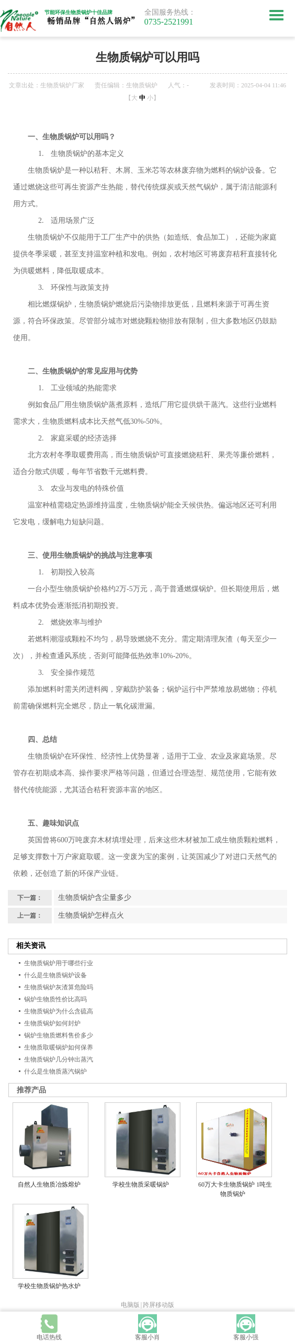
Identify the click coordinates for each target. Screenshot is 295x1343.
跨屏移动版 (158, 1304)
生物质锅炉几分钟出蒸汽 (58, 1059)
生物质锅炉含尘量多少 (94, 897)
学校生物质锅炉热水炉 (49, 1286)
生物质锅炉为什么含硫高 (58, 1011)
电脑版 (130, 1304)
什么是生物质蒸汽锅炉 (55, 1071)
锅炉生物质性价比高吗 (55, 999)
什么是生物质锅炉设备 (55, 975)
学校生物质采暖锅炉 (140, 1184)
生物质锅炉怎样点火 (91, 915)
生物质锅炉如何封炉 (52, 1023)
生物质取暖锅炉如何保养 (58, 1047)
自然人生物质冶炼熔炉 (49, 1184)
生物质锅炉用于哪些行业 (58, 963)
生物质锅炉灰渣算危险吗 (58, 987)
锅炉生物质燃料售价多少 (58, 1035)
